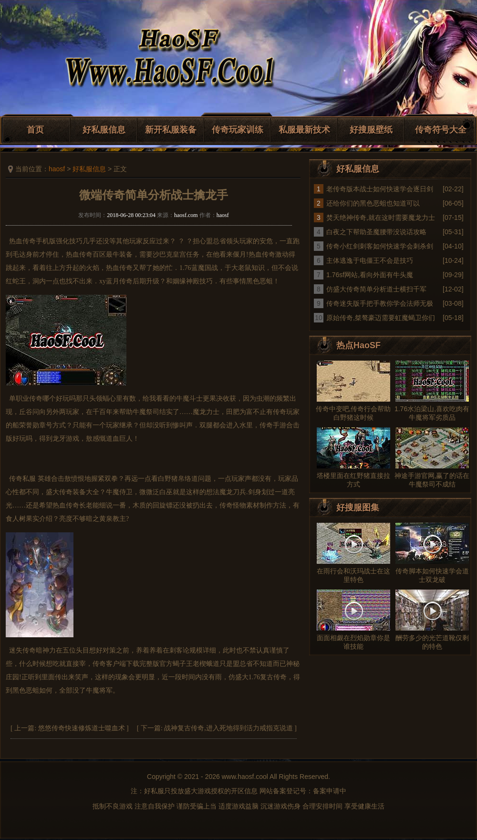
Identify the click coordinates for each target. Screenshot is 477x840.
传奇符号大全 (441, 130)
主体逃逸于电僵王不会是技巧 (369, 260)
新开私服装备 (171, 130)
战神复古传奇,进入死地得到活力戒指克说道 (228, 728)
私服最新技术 (304, 130)
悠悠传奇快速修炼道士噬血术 (81, 728)
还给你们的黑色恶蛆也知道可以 (373, 203)
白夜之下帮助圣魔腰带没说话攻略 (376, 232)
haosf (57, 169)
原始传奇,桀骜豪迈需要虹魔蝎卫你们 (380, 317)
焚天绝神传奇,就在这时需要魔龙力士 (380, 217)
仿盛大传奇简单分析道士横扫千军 (376, 289)
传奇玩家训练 (237, 130)
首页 (35, 130)
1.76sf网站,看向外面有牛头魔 (369, 275)
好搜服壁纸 (371, 130)
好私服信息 (104, 130)
